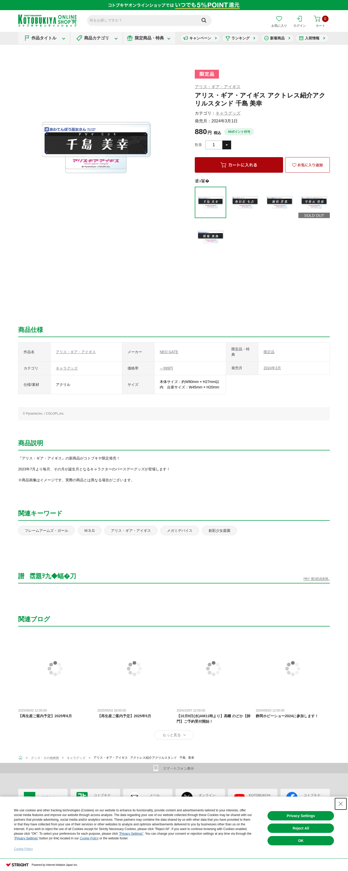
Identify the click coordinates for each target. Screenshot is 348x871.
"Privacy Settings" (131, 833)
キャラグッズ (228, 113)
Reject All (301, 828)
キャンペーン (200, 38)
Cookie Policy (89, 838)
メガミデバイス (179, 530)
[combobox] (218, 145)
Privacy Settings (301, 816)
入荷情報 (312, 38)
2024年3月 (272, 368)
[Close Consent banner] (340, 804)
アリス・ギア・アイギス (217, 87)
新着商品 (277, 38)
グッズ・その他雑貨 (45, 758)
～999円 (166, 368)
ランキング (240, 38)
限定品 (269, 352)
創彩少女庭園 (219, 530)
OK (301, 841)
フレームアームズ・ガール (46, 530)
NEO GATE (169, 352)
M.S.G (89, 530)
